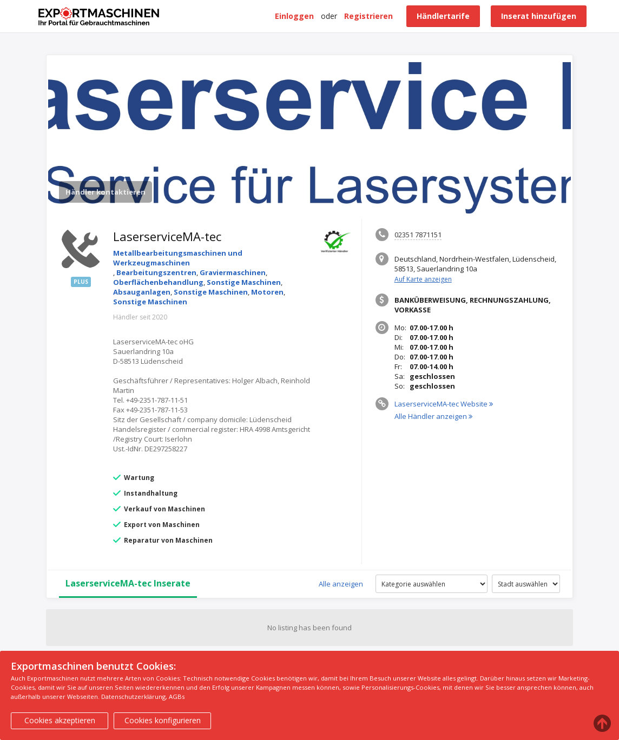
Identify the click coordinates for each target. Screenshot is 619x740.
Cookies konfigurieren (162, 720)
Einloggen (294, 16)
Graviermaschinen (233, 272)
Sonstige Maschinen (244, 282)
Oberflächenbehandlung (158, 282)
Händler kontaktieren (105, 192)
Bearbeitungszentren (156, 272)
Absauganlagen (141, 292)
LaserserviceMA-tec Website (443, 404)
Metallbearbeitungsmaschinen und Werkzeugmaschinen (177, 258)
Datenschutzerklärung (133, 696)
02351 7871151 (418, 234)
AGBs (177, 696)
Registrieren (368, 16)
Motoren (267, 292)
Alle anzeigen (341, 584)
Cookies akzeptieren (59, 720)
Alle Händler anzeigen (433, 416)
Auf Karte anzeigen (423, 279)
